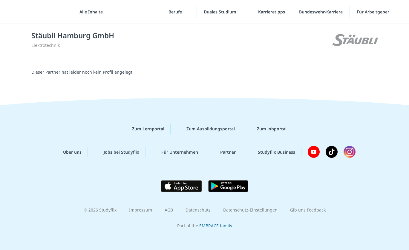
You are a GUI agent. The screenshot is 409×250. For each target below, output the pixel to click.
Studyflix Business (271, 152)
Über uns (67, 152)
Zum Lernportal (143, 129)
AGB (169, 210)
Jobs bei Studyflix (116, 152)
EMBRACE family (215, 226)
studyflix (39, 12)
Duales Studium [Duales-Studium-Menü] (221, 12)
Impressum (140, 210)
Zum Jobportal (267, 129)
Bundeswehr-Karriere (321, 12)
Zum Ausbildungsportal (206, 129)
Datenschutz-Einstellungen (250, 210)
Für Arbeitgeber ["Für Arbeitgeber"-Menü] (373, 12)
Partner (223, 152)
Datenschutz (198, 210)
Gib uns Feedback (308, 210)
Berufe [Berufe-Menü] (175, 12)
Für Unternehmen (175, 152)
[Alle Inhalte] (89, 12)
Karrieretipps (271, 12)
